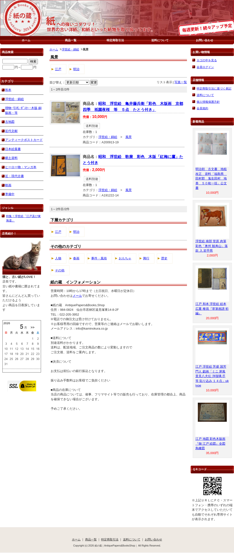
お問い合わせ (204, 40)
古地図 (9, 122)
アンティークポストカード (24, 140)
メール (77, 295)
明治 (76, 69)
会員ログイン (205, 67)
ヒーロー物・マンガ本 (20, 167)
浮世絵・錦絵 (70, 49)
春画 (76, 258)
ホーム (26, 40)
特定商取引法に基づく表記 (214, 88)
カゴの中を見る (207, 60)
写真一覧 (180, 82)
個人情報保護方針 (208, 101)
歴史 (164, 258)
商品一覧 (70, 40)
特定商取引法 (115, 40)
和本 (8, 90)
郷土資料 (11, 158)
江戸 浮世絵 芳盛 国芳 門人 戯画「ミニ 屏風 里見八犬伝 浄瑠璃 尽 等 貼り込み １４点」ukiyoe (212, 376)
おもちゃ (125, 258)
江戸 (58, 69)
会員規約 (202, 108)
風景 (128, 137)
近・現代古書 (14, 176)
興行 (146, 258)
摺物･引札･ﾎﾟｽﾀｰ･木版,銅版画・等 (23, 110)
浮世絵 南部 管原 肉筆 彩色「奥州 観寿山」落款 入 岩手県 (211, 245)
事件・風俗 (99, 258)
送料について (160, 40)
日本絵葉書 (13, 149)
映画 (8, 185)
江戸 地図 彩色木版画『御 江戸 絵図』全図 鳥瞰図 (210, 443)
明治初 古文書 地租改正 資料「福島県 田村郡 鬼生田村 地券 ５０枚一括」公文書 (211, 178)
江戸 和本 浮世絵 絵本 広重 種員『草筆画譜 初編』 (211, 308)
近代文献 (11, 131)
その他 (59, 270)
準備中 (9, 194)
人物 (58, 258)
